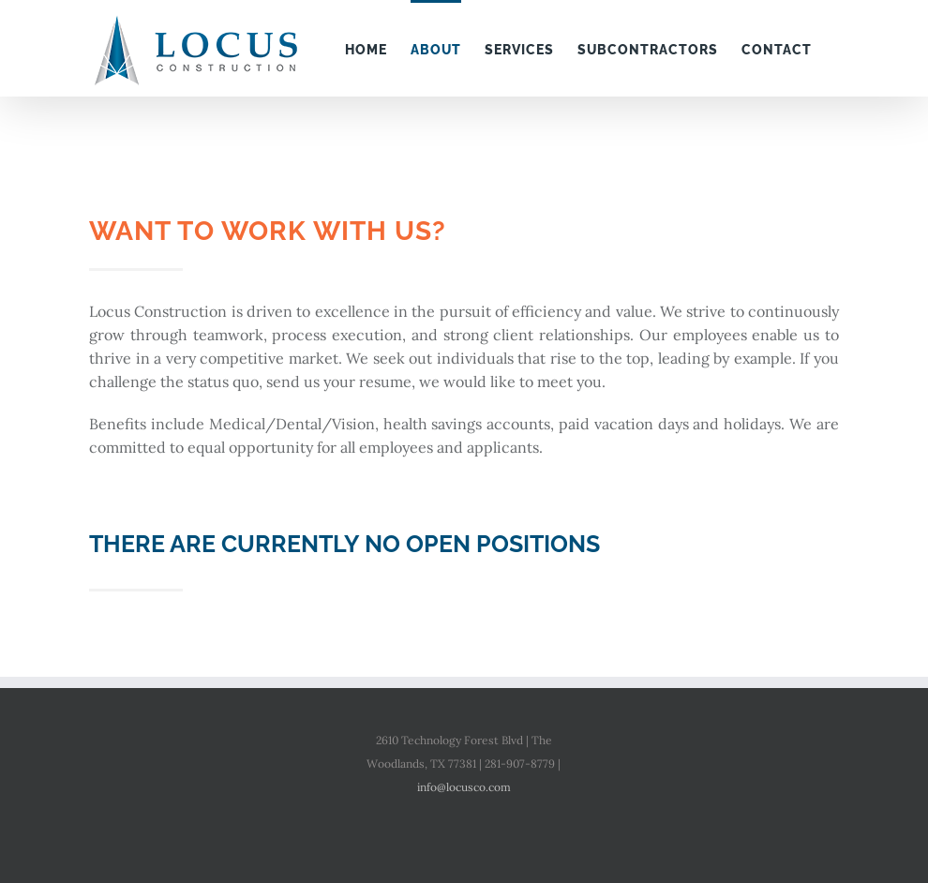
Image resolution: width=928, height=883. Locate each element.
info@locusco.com (464, 787)
